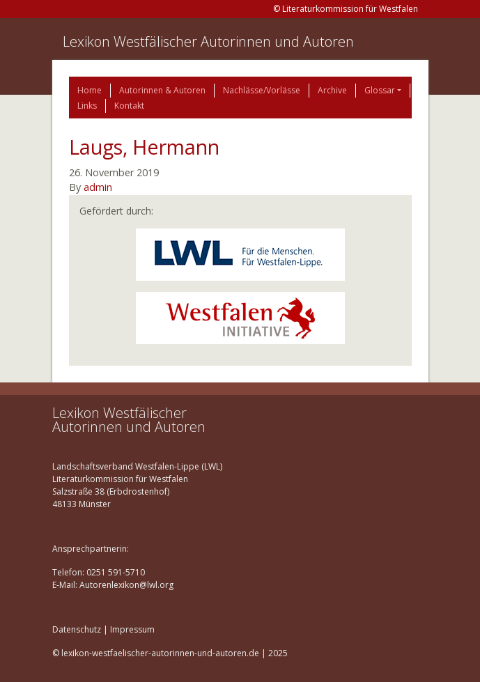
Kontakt (129, 105)
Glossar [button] (379, 90)
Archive (332, 90)
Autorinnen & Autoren (162, 90)
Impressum (132, 629)
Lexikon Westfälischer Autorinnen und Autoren (208, 41)
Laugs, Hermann (144, 146)
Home (89, 90)
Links (87, 105)
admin (98, 187)
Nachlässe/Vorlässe (261, 90)
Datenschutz (76, 629)
